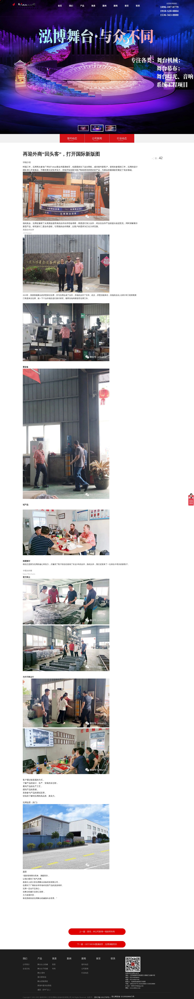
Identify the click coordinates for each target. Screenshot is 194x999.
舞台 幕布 (41, 973)
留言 (127, 6)
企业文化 (26, 969)
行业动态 (122, 138)
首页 (60, 6)
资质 (93, 6)
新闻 (116, 6)
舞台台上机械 (42, 964)
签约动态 (72, 138)
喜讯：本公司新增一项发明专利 (101, 932)
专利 (54, 969)
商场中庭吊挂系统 (44, 985)
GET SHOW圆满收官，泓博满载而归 (101, 944)
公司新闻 (97, 138)
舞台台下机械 (42, 969)
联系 (138, 6)
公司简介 (26, 964)
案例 (104, 6)
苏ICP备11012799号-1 (102, 997)
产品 (82, 6)
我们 (71, 6)
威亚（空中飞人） (44, 990)
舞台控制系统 (42, 981)
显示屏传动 (41, 977)
